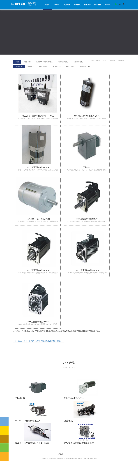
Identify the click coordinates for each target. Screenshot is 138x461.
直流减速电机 (63, 62)
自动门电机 (70, 66)
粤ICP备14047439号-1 (90, 458)
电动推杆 (27, 62)
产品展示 (67, 5)
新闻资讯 (78, 5)
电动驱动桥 (57, 66)
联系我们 (108, 5)
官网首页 (47, 5)
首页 (104, 61)
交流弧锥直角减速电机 (44, 62)
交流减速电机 (78, 62)
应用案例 (98, 5)
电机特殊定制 (85, 66)
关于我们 (57, 5)
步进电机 (31, 66)
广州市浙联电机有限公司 (56, 458)
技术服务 (88, 5)
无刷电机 (121, 61)
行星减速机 (43, 66)
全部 (17, 62)
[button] (115, 4)
